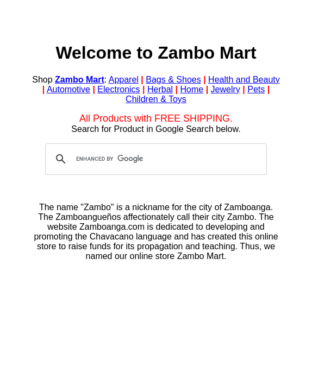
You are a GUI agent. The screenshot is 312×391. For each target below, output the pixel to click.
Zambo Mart (79, 79)
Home (192, 89)
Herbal (160, 89)
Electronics (118, 89)
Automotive (68, 89)
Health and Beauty (244, 79)
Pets (256, 89)
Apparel (124, 79)
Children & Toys (156, 99)
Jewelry (225, 89)
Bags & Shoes (173, 79)
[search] (154, 159)
